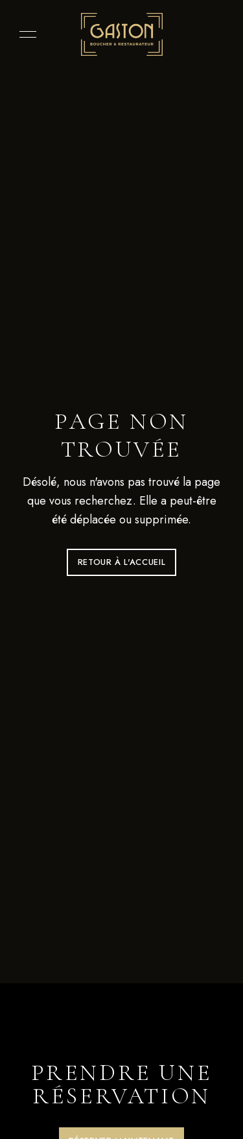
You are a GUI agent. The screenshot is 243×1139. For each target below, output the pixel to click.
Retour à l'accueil (122, 562)
